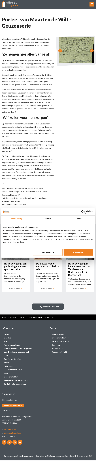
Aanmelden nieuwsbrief (13, 411)
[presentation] (60, 51)
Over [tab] (79, 219)
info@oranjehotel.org (12, 438)
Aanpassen (48, 252)
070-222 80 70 (10, 435)
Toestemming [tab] (16, 219)
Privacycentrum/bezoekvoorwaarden (19, 461)
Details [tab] (48, 219)
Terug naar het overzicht (48, 312)
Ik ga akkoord (78, 252)
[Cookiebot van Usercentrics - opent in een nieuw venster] (83, 212)
